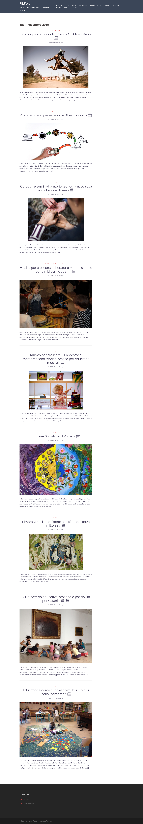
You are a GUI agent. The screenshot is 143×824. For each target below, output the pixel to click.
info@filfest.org (29, 803)
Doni (55, 432)
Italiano (75, 7)
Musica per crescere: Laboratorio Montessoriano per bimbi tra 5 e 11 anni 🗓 (56, 269)
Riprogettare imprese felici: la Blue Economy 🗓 (56, 115)
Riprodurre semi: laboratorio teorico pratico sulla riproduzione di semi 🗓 (56, 188)
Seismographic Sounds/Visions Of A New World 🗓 (56, 36)
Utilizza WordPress (26, 821)
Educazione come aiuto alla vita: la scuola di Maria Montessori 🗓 (56, 692)
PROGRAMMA (72, 5)
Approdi (56, 30)
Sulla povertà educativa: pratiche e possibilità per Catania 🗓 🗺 (56, 599)
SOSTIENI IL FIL (117, 5)
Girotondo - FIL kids (56, 263)
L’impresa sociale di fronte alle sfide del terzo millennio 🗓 (56, 523)
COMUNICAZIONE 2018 (63, 7)
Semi (56, 182)
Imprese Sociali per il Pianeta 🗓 (56, 436)
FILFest (25, 3)
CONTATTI (107, 5)
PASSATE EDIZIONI (95, 5)
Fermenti (56, 111)
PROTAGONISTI (83, 5)
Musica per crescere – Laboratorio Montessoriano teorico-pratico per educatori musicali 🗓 (56, 359)
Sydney (40, 821)
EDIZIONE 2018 (60, 5)
